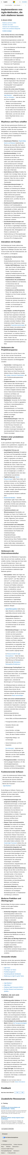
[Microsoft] (14, 2)
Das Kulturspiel (10, 748)
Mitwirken (8, 1146)
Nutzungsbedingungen (6, 1150)
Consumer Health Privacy (7, 1148)
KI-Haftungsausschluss (6, 1144)
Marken (3, 1153)
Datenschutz (15, 1146)
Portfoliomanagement (9, 972)
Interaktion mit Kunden (7, 24)
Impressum (16, 1150)
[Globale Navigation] (1, 2)
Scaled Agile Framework (10, 843)
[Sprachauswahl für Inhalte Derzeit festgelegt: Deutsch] (4, 1134)
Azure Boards (17, 5)
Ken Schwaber (10, 97)
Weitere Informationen (20, 1081)
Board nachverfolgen (17, 695)
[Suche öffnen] (20, 2)
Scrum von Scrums (9, 497)
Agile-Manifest (8, 95)
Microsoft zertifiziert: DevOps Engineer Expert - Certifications (13, 1118)
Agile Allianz (7, 985)
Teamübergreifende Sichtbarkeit (12, 974)
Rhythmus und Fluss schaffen (9, 22)
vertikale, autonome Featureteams (15, 375)
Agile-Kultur (7, 967)
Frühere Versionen (18, 1144)
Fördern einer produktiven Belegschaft (11, 28)
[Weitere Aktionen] (25, 5)
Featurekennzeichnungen (18, 325)
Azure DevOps (8, 5)
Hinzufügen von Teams (10, 969)
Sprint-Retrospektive (11, 609)
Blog (2, 1146)
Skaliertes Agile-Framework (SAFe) (13, 987)
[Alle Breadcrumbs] (2, 5)
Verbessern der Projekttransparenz (10, 26)
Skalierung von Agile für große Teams (14, 976)
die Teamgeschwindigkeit (20, 1023)
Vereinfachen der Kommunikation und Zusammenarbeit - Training (10, 1108)
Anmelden (24, 2)
